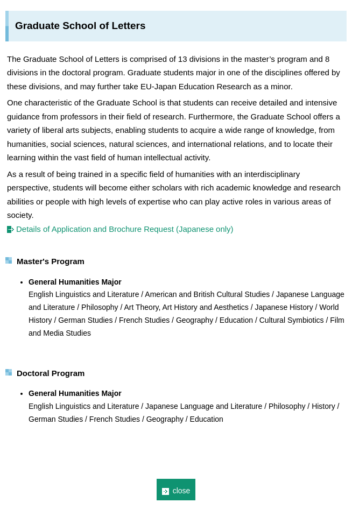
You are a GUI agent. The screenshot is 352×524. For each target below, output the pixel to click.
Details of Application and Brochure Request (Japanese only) (125, 228)
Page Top (337, 498)
